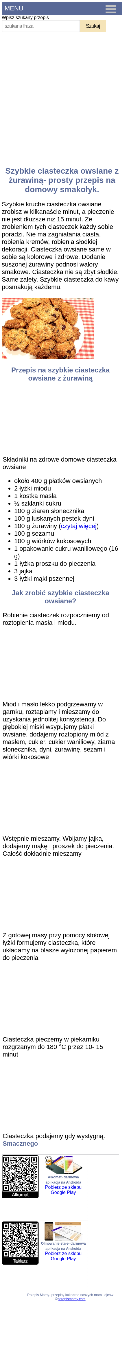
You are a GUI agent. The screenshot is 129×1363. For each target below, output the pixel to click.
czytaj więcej (78, 526)
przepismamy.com (71, 1299)
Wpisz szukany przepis (25, 17)
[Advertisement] (62, 96)
